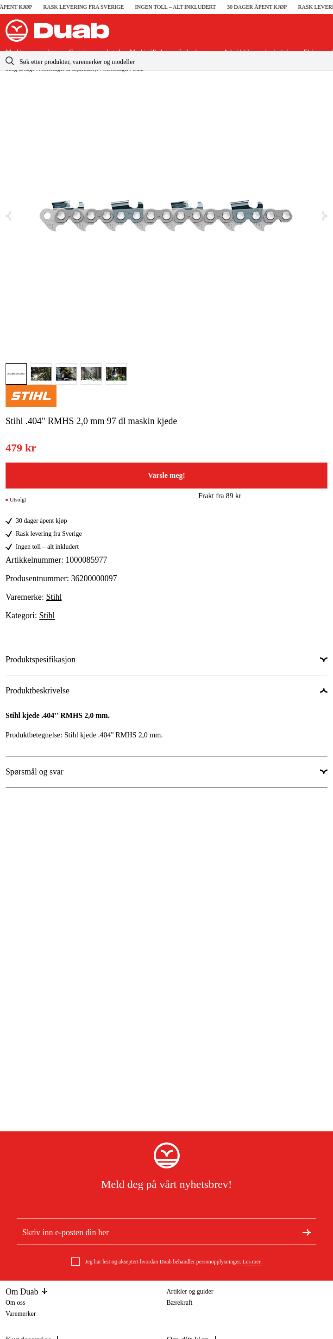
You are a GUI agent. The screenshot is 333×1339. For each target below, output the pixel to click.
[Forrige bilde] (8, 216)
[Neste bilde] (324, 216)
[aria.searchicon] (9, 60)
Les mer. (252, 1261)
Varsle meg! (166, 475)
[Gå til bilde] (16, 374)
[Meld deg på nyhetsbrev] (306, 1231)
